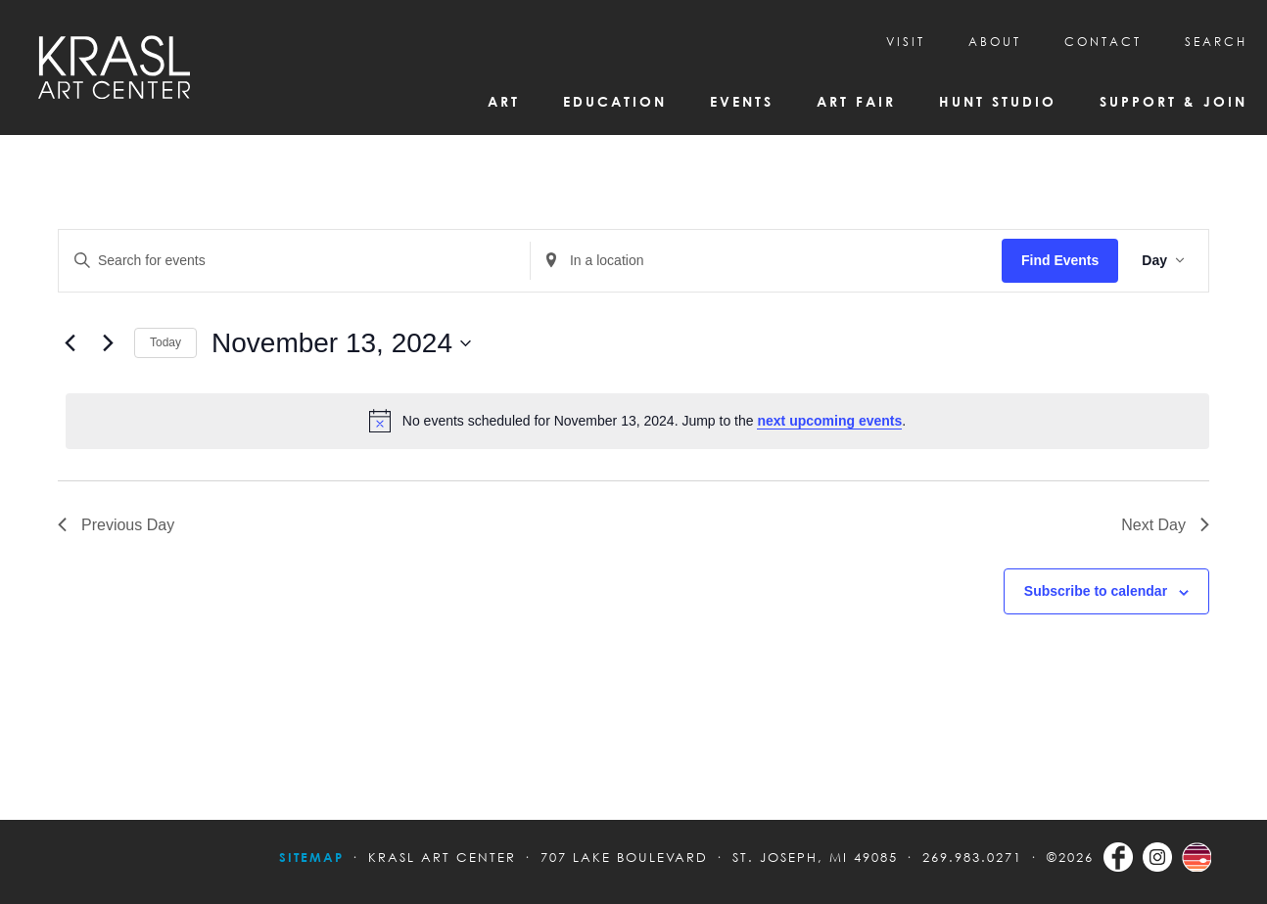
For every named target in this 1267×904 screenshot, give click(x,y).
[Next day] (107, 343)
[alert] (637, 420)
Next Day (1165, 525)
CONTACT (1103, 41)
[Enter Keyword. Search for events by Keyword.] (294, 261)
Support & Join (1173, 101)
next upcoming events (829, 421)
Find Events (1060, 260)
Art (504, 101)
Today (165, 342)
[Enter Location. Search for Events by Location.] (766, 261)
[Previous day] (69, 343)
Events (742, 101)
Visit (905, 41)
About (994, 41)
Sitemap (311, 857)
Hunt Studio (997, 101)
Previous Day (116, 525)
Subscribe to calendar (1095, 591)
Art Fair (856, 101)
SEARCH (1216, 41)
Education (615, 101)
